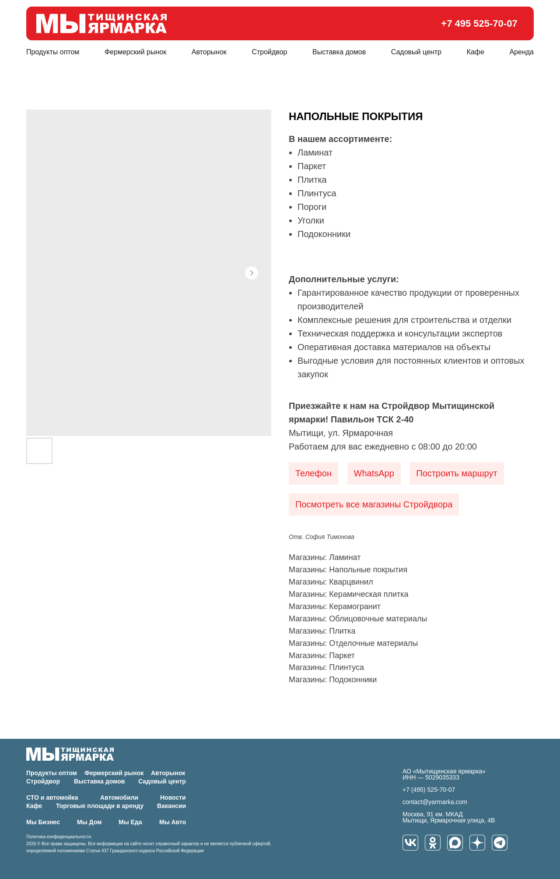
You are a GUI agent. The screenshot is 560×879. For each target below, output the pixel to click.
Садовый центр (416, 52)
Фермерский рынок (135, 52)
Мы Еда (130, 822)
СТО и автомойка (52, 797)
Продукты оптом (52, 52)
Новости (173, 797)
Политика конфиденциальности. (59, 836)
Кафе (475, 52)
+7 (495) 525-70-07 (428, 789)
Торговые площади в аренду (100, 805)
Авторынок (209, 52)
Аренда (521, 52)
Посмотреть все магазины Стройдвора (373, 504)
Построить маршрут (456, 473)
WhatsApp (374, 473)
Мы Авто (172, 822)
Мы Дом (89, 822)
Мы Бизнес (43, 822)
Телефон (313, 473)
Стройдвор (269, 52)
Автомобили (119, 797)
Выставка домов (339, 52)
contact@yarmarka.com (434, 801)
